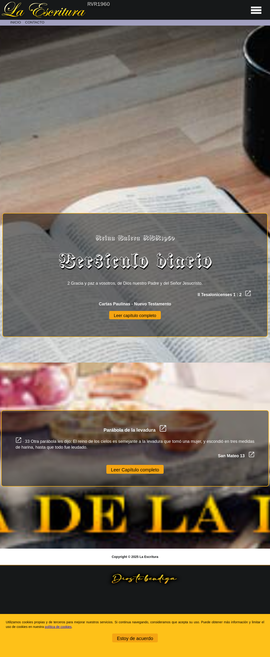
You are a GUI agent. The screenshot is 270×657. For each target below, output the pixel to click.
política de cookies (58, 627)
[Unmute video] (135, 100)
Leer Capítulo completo (135, 469)
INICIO (15, 22)
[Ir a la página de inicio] (55, 16)
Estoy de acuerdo (135, 638)
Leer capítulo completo (135, 315)
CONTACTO (34, 22)
